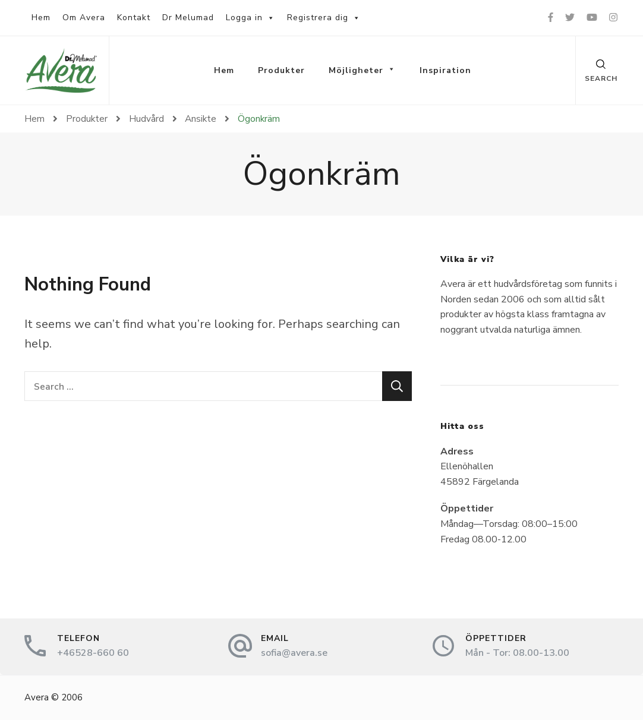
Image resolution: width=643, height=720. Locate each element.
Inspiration (445, 70)
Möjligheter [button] (362, 70)
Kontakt (133, 17)
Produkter (281, 70)
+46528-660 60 (93, 652)
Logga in (250, 17)
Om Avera (83, 17)
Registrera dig (324, 17)
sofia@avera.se (294, 652)
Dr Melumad (188, 17)
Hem (41, 17)
